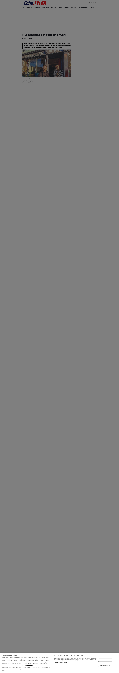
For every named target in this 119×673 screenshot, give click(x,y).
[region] (59, 663)
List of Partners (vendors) (60, 662)
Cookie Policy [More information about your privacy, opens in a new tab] (29, 665)
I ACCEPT (105, 660)
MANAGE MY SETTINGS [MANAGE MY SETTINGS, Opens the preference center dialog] (105, 665)
